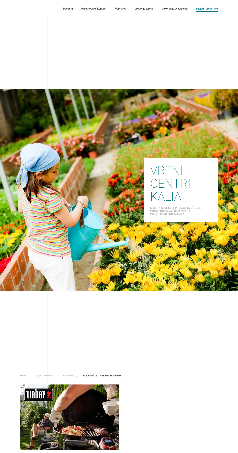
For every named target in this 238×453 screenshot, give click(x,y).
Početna (68, 8)
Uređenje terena (144, 8)
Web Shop (120, 8)
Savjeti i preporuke (207, 8)
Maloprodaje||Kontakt (93, 8)
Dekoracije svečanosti (174, 8)
